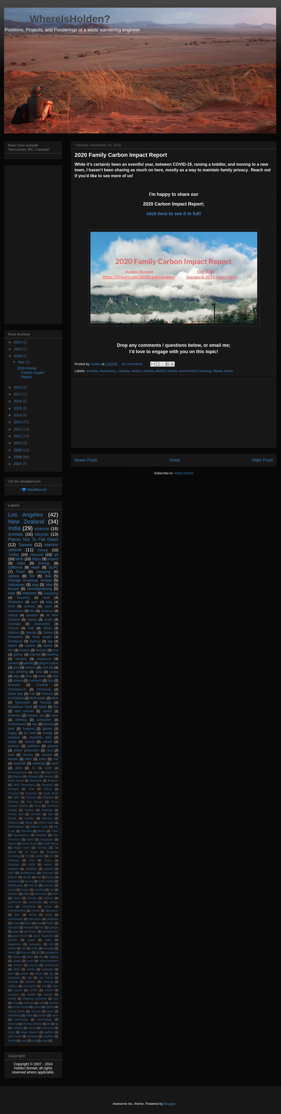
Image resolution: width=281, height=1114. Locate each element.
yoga (45, 1040)
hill (51, 944)
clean (17, 898)
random (30, 667)
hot (24, 948)
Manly (29, 822)
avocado (47, 872)
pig (51, 973)
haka (48, 939)
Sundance (15, 641)
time (29, 676)
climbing (21, 720)
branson (48, 885)
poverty (53, 746)
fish (10, 650)
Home (174, 460)
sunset (42, 1015)
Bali (48, 576)
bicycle (41, 534)
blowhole (13, 881)
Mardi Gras (46, 822)
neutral (30, 742)
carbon (136, 371)
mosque (14, 737)
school (49, 990)
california (15, 567)
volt (55, 759)
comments (14, 902)
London (29, 818)
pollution (34, 746)
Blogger (169, 1104)
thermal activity (32, 1023)
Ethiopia (13, 801)
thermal (13, 1023)
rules (55, 986)
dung (48, 914)
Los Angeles (25, 514)
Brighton (47, 784)
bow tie (33, 885)
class (54, 715)
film (32, 611)
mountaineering (39, 589)
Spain (43, 707)
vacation (32, 615)
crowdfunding (16, 910)
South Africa (50, 843)
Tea (55, 707)
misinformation (49, 960)
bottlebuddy (15, 885)
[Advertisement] (173, 412)
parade (13, 663)
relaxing (48, 981)
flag (39, 923)
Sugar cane (22, 847)
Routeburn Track (20, 707)
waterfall (20, 763)
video (21, 563)
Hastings (47, 810)
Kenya (43, 550)
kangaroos (51, 952)
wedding (39, 763)
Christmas (44, 689)
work (24, 1040)
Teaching (23, 597)
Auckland (35, 680)
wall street (14, 1036)
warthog (32, 1036)
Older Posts (262, 460)
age (50, 641)
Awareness (107, 371)
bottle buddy (46, 881)
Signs (36, 559)
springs (35, 1011)
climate (148, 371)
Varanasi (13, 860)
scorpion (13, 994)
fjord (11, 729)
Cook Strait (50, 793)
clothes (48, 898)
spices (50, 1006)
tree (55, 676)
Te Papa (31, 851)
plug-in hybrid (48, 663)
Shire (30, 839)
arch (11, 872)
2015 (18, 408)
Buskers (14, 685)
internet (35, 654)
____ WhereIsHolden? (57, 18)
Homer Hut (15, 814)
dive (17, 914)
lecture (13, 589)
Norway (45, 702)
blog (49, 602)
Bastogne (36, 780)
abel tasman (24, 711)
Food (20, 572)
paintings (47, 969)
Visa (32, 860)
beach (12, 645)
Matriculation (16, 826)
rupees (18, 990)
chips (26, 893)
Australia (14, 624)
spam (37, 1006)
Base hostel (16, 780)
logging (53, 956)
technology (44, 1019)
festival (48, 724)
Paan (55, 831)
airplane (13, 868)
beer (34, 602)
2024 (18, 342)
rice (44, 986)
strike (29, 1015)
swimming (21, 1019)
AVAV (48, 768)
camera (29, 606)
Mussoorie (22, 702)
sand (38, 672)
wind (55, 763)
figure (27, 923)
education (35, 918)
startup (13, 615)
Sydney (35, 641)
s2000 (33, 990)
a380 (32, 864)
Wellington (15, 602)
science (41, 528)
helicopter (35, 944)
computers (44, 720)
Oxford (48, 632)
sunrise (47, 755)
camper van (35, 715)
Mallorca (13, 822)
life (41, 956)
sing (15, 1002)
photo (38, 973)
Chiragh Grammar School (30, 580)
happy (12, 733)
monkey (21, 659)
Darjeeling (51, 593)
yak (34, 1040)
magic (17, 960)
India (14, 528)
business (14, 715)
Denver (31, 797)
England (48, 797)
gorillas (12, 939)
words (12, 1040)
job (38, 952)
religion (12, 986)
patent (24, 973)
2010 (18, 443)
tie (48, 1023)
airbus (48, 864)
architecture (27, 872)
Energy (44, 563)
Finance (47, 694)
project (53, 559)
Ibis (50, 814)
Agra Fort (52, 772)
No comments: (133, 364)
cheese (30, 645)
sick (55, 998)
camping (43, 572)
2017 (18, 394)
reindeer (30, 981)
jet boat (30, 733)
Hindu (47, 628)
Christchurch (17, 689)
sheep (12, 998)
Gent (37, 805)
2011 (18, 436)
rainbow (13, 981)
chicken (13, 893)
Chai (31, 788)
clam (55, 893)
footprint (28, 729)
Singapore (46, 839)
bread (12, 889)
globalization (50, 931)
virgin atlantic (29, 1032)
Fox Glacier (35, 801)
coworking (28, 906)
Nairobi (31, 632)
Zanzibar (13, 864)
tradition (18, 1027)
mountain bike (40, 737)
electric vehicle (166, 371)
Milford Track (39, 826)
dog (35, 585)
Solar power (42, 637)
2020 (18, 356)
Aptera (17, 680)
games (18, 654)
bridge (25, 889)
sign (16, 676)
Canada (123, 371)
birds (19, 559)
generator (30, 931)
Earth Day (15, 694)
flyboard (13, 927)
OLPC (53, 567)
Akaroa (17, 776)
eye (34, 724)
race (49, 750)
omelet (31, 969)
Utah (46, 597)
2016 (18, 401)
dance (47, 645)
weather (48, 1036)
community (35, 902)
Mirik (54, 698)
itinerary (26, 952)
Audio (48, 619)
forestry (41, 650)
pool (16, 667)
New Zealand (26, 521)
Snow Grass (29, 843)
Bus (50, 680)
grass (31, 939)
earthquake (15, 918)
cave (48, 606)
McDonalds (38, 698)
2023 (18, 349)
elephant (52, 918)
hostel (12, 948)
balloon (12, 877)
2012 (18, 429)
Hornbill (36, 814)
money (33, 965)
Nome (41, 831)
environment (188, 371)
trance (32, 1027)
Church (13, 628)
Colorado (31, 793)
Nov (21, 362)
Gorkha (29, 810)
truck (11, 1032)
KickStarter (16, 698)
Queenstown (21, 835)
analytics (31, 868)
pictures (13, 746)
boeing (29, 881)
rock (11, 755)
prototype (14, 977)
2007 (18, 464)
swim (55, 1015)
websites (29, 593)
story (50, 1011)
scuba (54, 672)
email (16, 923)
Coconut (13, 793)
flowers (24, 650)
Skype (12, 843)
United (39, 855)
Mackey (47, 818)
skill (41, 1002)
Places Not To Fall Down (33, 539)
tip (56, 1023)
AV (34, 768)
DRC (16, 797)
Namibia (26, 831)
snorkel (53, 1002)
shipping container (35, 998)
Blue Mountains (24, 784)
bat (39, 877)
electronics (16, 611)
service (28, 755)
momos (18, 965)
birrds (50, 877)
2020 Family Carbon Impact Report (121, 155)
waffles (48, 1032)
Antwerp (33, 776)
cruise (35, 910)
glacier (47, 729)
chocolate (41, 893)
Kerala (12, 818)
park (11, 973)
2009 (18, 450)
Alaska (32, 619)
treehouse (47, 1027)
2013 (18, 422)
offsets (217, 371)
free (55, 650)
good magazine (43, 935)
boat (11, 606)
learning (52, 654)
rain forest (46, 977)
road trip (47, 667)
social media (20, 1006)
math (30, 960)
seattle (31, 994)
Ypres (48, 860)
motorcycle (51, 965)
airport (47, 711)
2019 (18, 387)
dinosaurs (52, 910)
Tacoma (42, 847)
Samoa (25, 544)
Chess (48, 788)
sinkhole (28, 1002)
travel (42, 676)
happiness (14, 944)
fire (32, 576)
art (56, 555)
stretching (14, 1015)
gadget (54, 927)
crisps (48, 906)
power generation (26, 750)
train (11, 593)
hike (49, 585)
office (16, 969)
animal (48, 868)
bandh (27, 877)
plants (228, 371)
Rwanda (41, 835)
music (12, 742)
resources (29, 986)
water (35, 567)
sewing (48, 994)
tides (28, 759)
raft (30, 977)
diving (32, 914)
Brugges (13, 788)
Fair (32, 694)
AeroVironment (17, 772)
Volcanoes (16, 585)
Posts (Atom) (183, 473)
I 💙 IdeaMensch (33, 490)
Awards (49, 776)
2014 (18, 415)
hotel (34, 948)
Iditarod (13, 632)
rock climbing (18, 672)
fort (42, 927)
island (12, 952)
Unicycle (36, 555)
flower (50, 923)
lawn (30, 956)
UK (27, 855)
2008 (18, 457)
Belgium (53, 780)
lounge (48, 733)
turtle (42, 759)
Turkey (13, 555)
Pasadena (15, 637)
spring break (16, 1011)
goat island (20, 935)
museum (47, 611)
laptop (17, 956)
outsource (44, 659)
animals (92, 371)
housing (205, 371)
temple (13, 759)
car (52, 889)
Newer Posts (86, 460)
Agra (36, 772)
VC (52, 855)
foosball (29, 927)
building (39, 889)
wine (18, 768)
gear (15, 931)
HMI (31, 628)
